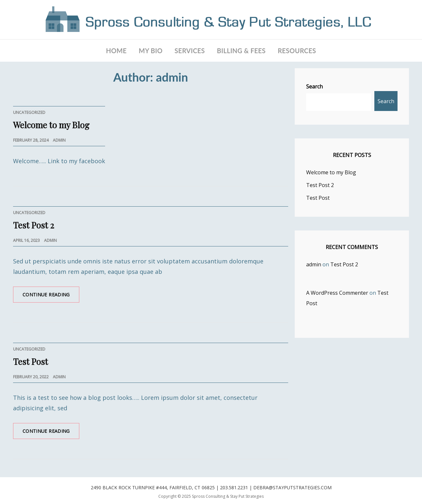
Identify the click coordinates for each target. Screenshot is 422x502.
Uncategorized (29, 112)
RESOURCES (297, 51)
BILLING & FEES (241, 51)
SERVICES (190, 51)
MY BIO (151, 51)
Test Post (30, 361)
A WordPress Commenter (337, 292)
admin (59, 140)
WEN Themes (213, 501)
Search (314, 86)
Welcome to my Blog (51, 125)
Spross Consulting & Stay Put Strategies (228, 496)
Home (116, 51)
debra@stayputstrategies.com (292, 487)
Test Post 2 (33, 225)
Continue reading (51, 297)
